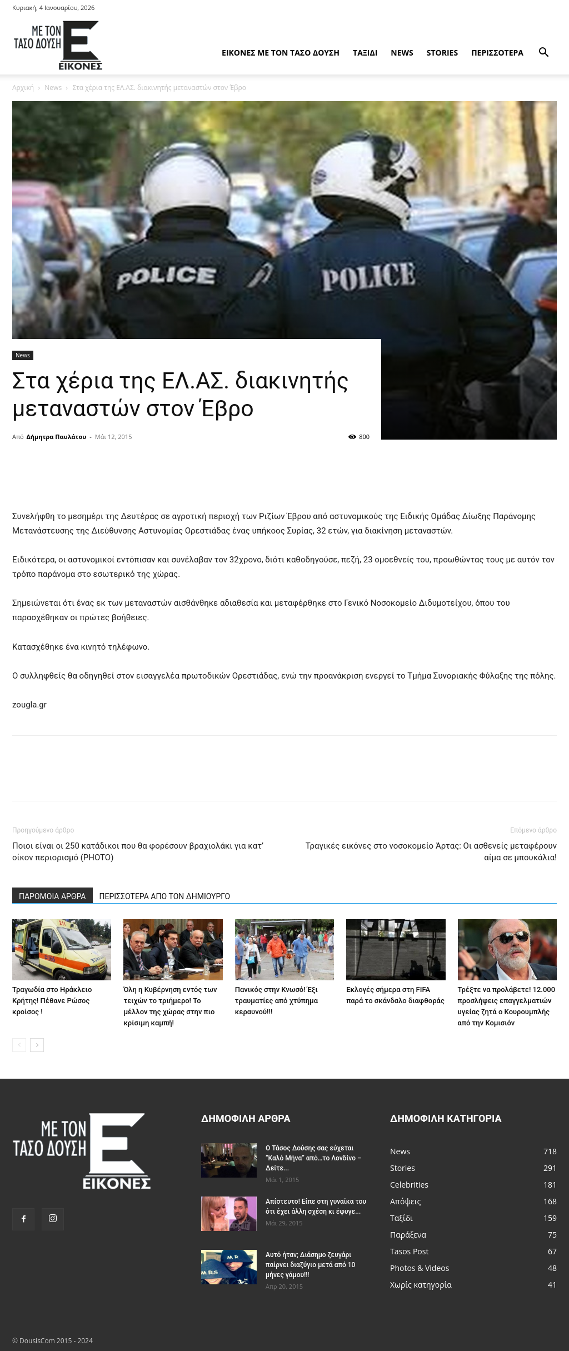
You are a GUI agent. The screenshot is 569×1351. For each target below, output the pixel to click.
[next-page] (37, 1045)
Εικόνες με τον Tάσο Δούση (281, 52)
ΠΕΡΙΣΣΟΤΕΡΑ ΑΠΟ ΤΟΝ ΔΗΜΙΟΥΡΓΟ (165, 896)
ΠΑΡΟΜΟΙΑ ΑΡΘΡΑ (52, 896)
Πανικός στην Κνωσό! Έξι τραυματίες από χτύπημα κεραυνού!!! (276, 1000)
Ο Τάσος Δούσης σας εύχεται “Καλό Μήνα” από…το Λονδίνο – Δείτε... (314, 1158)
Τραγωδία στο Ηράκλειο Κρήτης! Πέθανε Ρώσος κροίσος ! (52, 1000)
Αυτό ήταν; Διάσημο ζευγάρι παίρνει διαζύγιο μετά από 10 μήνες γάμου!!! (310, 1265)
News (402, 52)
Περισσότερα (497, 52)
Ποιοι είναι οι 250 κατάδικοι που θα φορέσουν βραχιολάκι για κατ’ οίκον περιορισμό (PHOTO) (137, 852)
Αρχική (23, 87)
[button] (543, 53)
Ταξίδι (365, 52)
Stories (442, 52)
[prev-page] (19, 1045)
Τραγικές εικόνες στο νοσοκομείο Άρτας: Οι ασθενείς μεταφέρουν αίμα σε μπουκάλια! (431, 852)
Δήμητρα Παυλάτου (57, 436)
